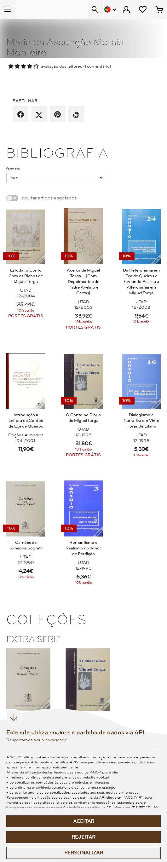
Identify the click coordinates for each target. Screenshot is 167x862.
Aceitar (83, 821)
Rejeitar (83, 837)
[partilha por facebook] (20, 114)
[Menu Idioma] (111, 9)
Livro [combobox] (14, 178)
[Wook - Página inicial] (40, 9)
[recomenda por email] (76, 114)
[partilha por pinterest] (57, 114)
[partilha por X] (39, 114)
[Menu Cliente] (126, 9)
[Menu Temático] (8, 9)
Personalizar (83, 853)
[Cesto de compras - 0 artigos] (159, 9)
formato (13, 168)
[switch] (12, 198)
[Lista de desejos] (143, 9)
